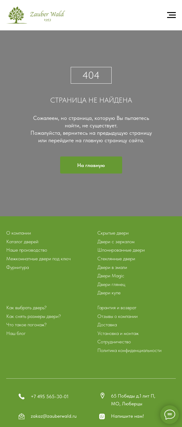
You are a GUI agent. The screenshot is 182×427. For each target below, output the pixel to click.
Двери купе (109, 293)
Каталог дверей (22, 241)
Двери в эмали (112, 267)
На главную (91, 165)
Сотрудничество (114, 342)
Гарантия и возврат (116, 307)
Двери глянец (111, 284)
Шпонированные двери (121, 250)
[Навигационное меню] (171, 15)
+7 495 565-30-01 (50, 396)
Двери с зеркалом (116, 241)
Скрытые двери (113, 233)
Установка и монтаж (118, 333)
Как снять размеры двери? (33, 316)
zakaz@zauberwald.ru (54, 416)
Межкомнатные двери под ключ (38, 259)
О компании (18, 233)
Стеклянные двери (116, 259)
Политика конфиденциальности (129, 350)
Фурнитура (17, 267)
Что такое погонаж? (26, 325)
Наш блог (16, 333)
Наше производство (26, 250)
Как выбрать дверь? (26, 307)
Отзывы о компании (117, 316)
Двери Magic (110, 276)
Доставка (107, 325)
